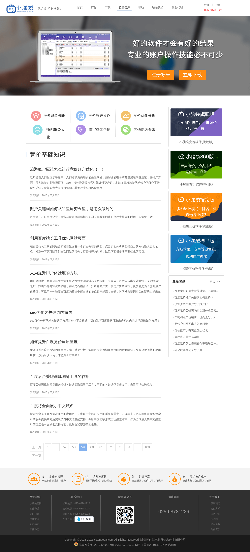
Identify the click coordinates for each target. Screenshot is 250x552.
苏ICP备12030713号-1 (129, 544)
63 (119, 447)
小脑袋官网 (36, 503)
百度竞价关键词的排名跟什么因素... (196, 310)
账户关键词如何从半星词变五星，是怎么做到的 (71, 209)
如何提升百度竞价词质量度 (54, 341)
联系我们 (157, 7)
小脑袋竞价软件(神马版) (196, 268)
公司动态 (34, 524)
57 (65, 447)
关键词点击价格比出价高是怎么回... (196, 317)
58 (74, 447)
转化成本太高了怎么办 (188, 350)
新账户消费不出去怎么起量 (191, 323)
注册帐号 (160, 74)
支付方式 (215, 508)
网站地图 (170, 544)
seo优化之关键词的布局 (51, 312)
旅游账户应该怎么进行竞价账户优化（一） (68, 169)
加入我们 (215, 519)
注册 (206, 5)
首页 (80, 7)
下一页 (36, 455)
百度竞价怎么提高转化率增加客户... (196, 343)
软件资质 (34, 508)
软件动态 (34, 529)
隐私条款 (215, 524)
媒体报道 (34, 519)
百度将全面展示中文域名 (52, 406)
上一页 (36, 447)
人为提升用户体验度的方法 (54, 273)
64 (128, 447)
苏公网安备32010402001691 (96, 544)
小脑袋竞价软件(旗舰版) (196, 142)
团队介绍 (215, 513)
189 (147, 447)
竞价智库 (124, 7)
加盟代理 (177, 7)
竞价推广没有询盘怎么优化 (191, 330)
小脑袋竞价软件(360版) (196, 184)
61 (101, 447)
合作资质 (215, 529)
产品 (94, 7)
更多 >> (215, 281)
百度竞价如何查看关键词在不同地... (196, 291)
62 (110, 447)
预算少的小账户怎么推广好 (191, 304)
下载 (107, 7)
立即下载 (192, 74)
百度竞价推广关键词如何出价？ (193, 297)
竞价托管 (34, 513)
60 (92, 447)
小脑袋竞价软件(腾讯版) (196, 226)
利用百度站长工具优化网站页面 (58, 238)
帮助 (141, 7)
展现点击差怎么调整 (187, 336)
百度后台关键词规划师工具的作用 (60, 376)
